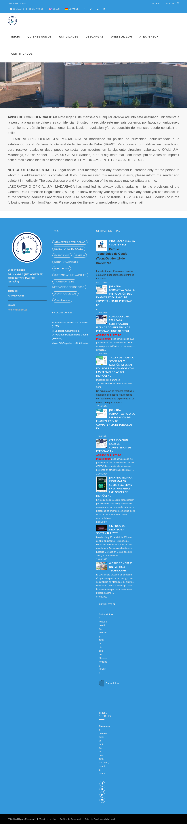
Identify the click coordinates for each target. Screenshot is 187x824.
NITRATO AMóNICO (65, 262)
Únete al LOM (121, 36)
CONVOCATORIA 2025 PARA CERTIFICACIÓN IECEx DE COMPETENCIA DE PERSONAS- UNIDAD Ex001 (113, 324)
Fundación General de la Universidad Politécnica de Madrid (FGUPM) (70, 334)
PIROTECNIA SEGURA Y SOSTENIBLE (122, 242)
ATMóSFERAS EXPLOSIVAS (69, 242)
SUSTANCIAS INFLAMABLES (70, 275)
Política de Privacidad (70, 819)
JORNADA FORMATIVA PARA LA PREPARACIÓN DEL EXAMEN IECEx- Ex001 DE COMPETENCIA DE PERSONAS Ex (115, 295)
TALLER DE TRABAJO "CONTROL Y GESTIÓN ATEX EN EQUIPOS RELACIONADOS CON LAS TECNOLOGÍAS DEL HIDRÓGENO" (115, 366)
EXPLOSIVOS (62, 255)
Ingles (56, 9)
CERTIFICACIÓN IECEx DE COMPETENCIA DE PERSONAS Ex (113, 445)
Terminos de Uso (47, 819)
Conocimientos (62, 300)
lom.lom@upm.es (17, 309)
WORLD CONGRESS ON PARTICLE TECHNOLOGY (120, 566)
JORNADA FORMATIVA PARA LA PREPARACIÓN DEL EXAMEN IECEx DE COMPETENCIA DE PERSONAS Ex (115, 419)
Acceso (156, 4)
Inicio (15, 36)
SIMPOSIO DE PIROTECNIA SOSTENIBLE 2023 (110, 529)
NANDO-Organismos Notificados (71, 343)
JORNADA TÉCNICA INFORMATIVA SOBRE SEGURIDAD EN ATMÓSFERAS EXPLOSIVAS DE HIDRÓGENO (114, 486)
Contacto (18, 9)
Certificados (22, 53)
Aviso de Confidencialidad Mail (100, 819)
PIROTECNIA (61, 268)
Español (74, 9)
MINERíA (80, 255)
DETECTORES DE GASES (68, 248)
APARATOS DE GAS (65, 293)
